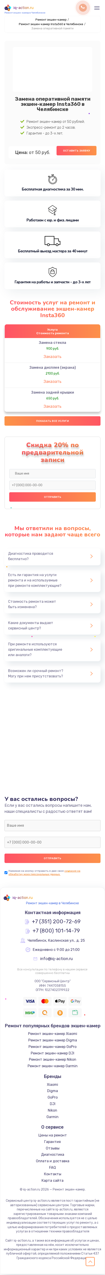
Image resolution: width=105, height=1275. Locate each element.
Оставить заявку (76, 150)
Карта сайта (52, 1181)
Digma (52, 1092)
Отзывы (52, 1149)
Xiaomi (52, 1085)
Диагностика (52, 1155)
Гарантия (52, 1143)
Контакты (52, 1175)
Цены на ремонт (52, 1136)
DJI (52, 1105)
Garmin (52, 1118)
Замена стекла (52, 343)
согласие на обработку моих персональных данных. (44, 873)
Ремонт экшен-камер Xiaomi (52, 1034)
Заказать (52, 356)
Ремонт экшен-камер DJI (52, 1054)
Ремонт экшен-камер (51, 19)
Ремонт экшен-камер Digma (52, 1041)
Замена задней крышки (52, 393)
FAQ (52, 1168)
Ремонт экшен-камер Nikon (52, 1060)
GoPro (53, 1098)
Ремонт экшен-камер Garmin (53, 1067)
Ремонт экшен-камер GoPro (52, 1047)
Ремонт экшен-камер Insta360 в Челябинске (51, 24)
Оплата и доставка (52, 1162)
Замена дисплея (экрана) (52, 368)
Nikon (52, 1111)
